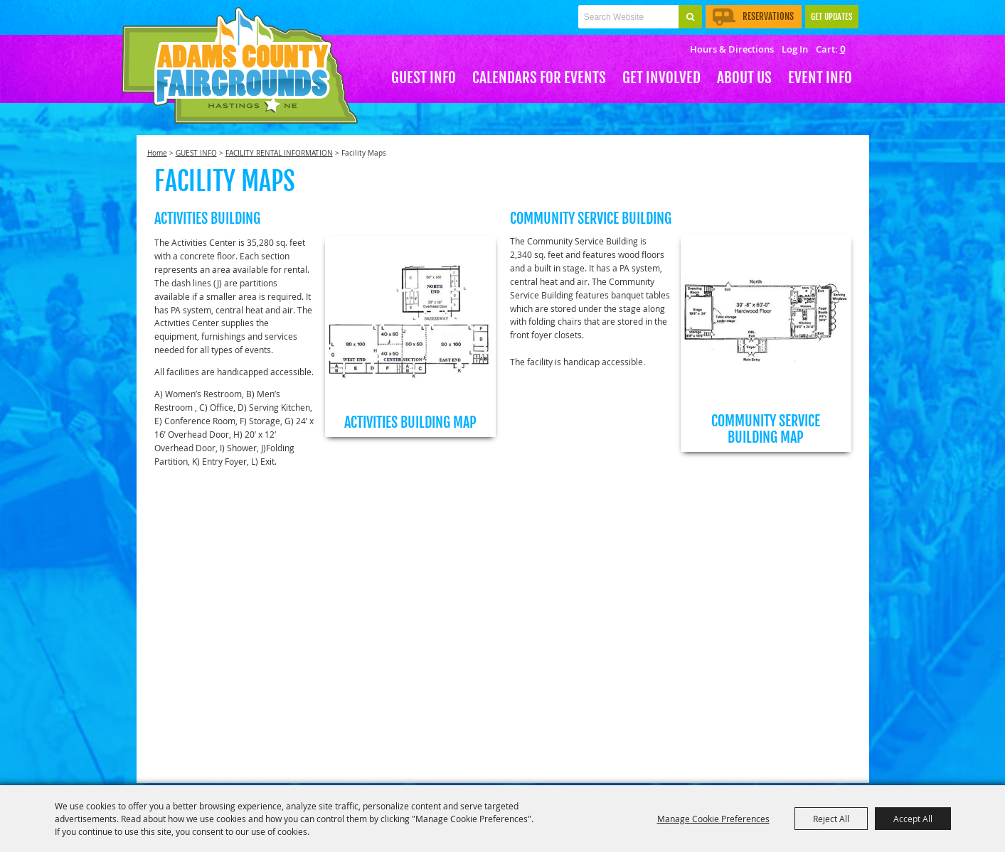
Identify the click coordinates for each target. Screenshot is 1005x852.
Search (690, 16)
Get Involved (661, 77)
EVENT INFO (820, 77)
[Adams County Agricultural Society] (240, 65)
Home (157, 153)
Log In (795, 49)
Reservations (753, 16)
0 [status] (842, 49)
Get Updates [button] (832, 16)
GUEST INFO (423, 77)
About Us (744, 77)
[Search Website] (628, 16)
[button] (410, 336)
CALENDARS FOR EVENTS (539, 77)
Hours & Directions (732, 49)
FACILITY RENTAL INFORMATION (279, 153)
